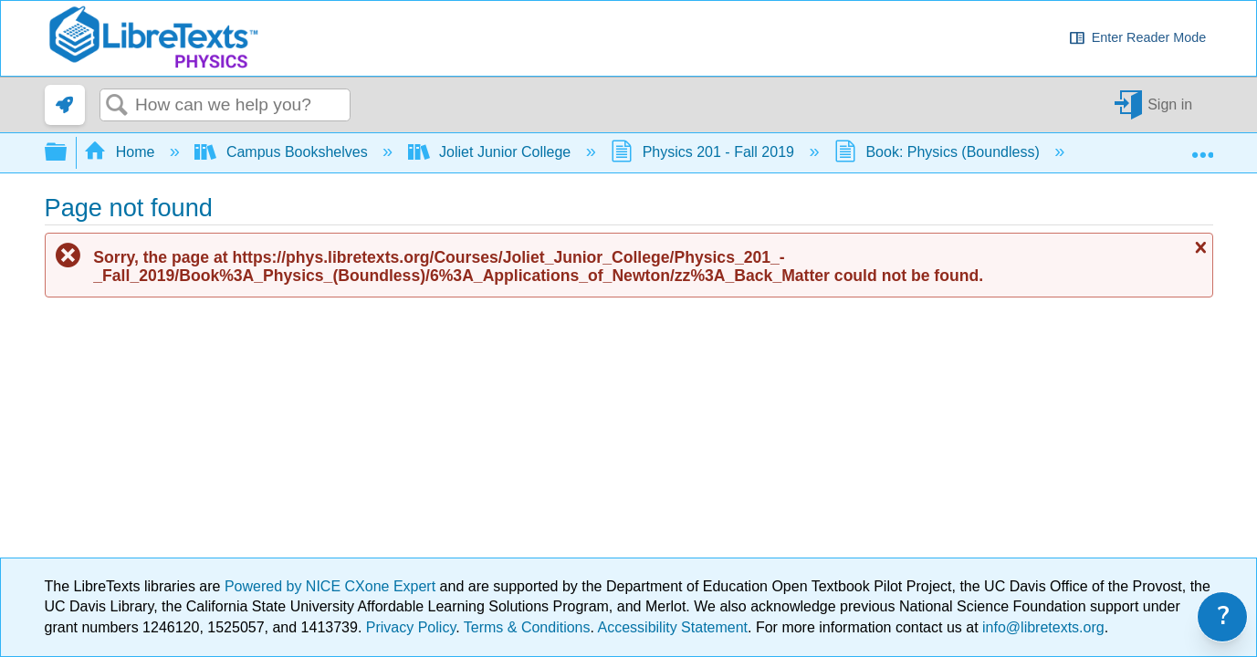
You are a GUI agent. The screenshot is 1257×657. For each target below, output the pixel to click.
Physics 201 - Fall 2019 (704, 152)
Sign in (1169, 104)
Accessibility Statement (673, 627)
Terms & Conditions (527, 627)
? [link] (1224, 616)
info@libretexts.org (1042, 627)
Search (118, 105)
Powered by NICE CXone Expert (332, 586)
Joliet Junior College (491, 152)
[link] (65, 105)
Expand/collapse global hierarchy (67, 153)
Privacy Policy (411, 627)
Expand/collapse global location (1202, 147)
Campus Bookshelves (283, 152)
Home (121, 152)
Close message (1198, 247)
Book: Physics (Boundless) (938, 152)
